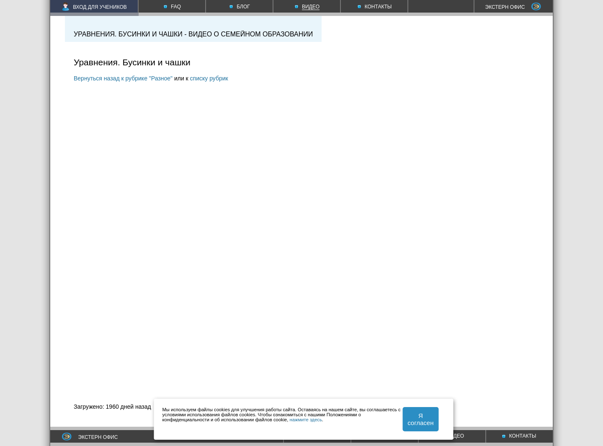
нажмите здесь (306, 419)
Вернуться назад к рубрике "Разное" (123, 78)
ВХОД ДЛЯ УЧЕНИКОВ (94, 7)
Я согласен (420, 419)
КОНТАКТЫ (519, 436)
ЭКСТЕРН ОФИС (513, 7)
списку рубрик (209, 78)
